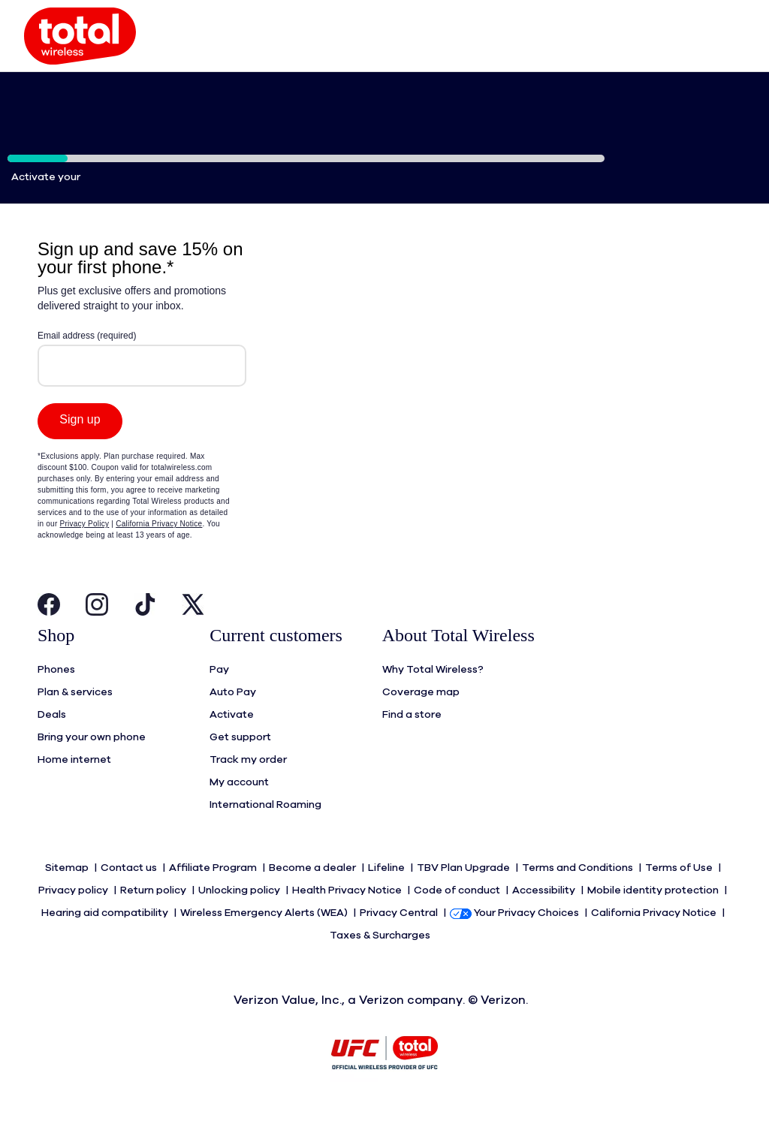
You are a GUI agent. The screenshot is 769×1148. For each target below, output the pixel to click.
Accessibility (545, 920)
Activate (232, 745)
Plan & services (75, 722)
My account (239, 812)
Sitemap (68, 898)
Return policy (154, 920)
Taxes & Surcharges (381, 965)
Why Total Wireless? (433, 700)
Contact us (130, 898)
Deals (52, 745)
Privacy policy (74, 920)
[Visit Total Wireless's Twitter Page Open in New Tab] (193, 638)
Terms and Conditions (578, 898)
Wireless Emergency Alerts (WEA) (265, 943)
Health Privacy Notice (348, 920)
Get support (240, 767)
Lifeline (387, 898)
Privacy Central (400, 943)
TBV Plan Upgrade (464, 898)
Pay (219, 700)
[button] (80, 51)
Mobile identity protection (654, 920)
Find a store (412, 745)
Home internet (74, 790)
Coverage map (421, 722)
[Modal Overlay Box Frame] (142, 439)
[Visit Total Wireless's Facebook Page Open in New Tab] (49, 638)
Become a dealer (313, 898)
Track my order (248, 790)
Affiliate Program (214, 898)
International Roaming (265, 835)
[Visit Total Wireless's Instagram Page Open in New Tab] (97, 638)
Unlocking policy (240, 920)
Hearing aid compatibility (105, 943)
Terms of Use (680, 898)
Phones (56, 700)
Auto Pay (233, 722)
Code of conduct (458, 920)
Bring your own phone (92, 767)
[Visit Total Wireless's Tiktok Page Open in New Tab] (145, 638)
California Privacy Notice (655, 943)
